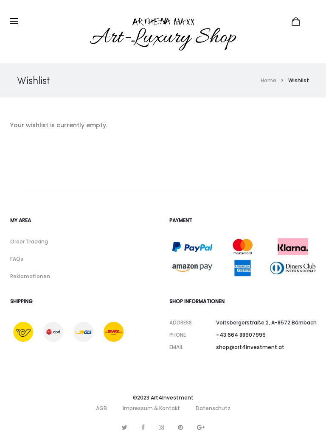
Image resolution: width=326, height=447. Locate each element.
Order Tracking (29, 241)
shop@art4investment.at (250, 347)
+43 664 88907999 (241, 334)
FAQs (16, 259)
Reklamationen (30, 276)
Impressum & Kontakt (151, 408)
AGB (101, 408)
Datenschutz (213, 408)
